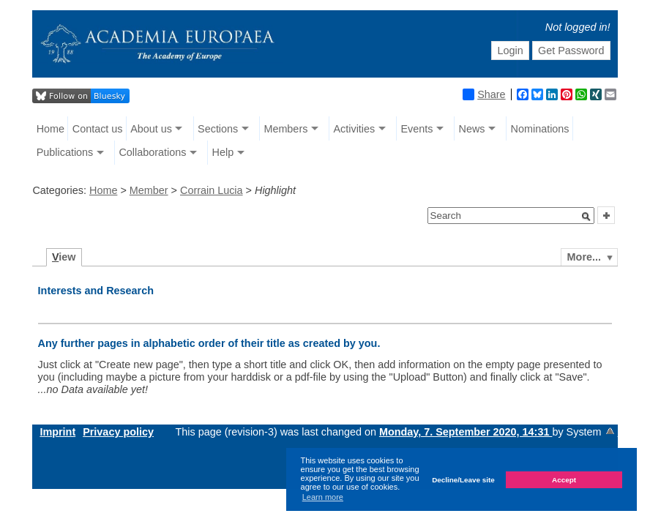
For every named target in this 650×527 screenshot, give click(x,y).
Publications (65, 152)
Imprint (57, 432)
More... (584, 257)
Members (285, 129)
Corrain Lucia (211, 190)
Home (50, 129)
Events (416, 129)
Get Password (571, 50)
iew (64, 257)
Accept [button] (564, 480)
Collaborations (152, 152)
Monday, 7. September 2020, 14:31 (465, 432)
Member (149, 190)
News (471, 129)
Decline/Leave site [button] (463, 480)
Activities (354, 129)
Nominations (540, 129)
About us (151, 129)
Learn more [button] (322, 497)
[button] (586, 217)
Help (223, 152)
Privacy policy (118, 432)
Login (510, 50)
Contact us (97, 129)
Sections (218, 129)
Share (484, 94)
